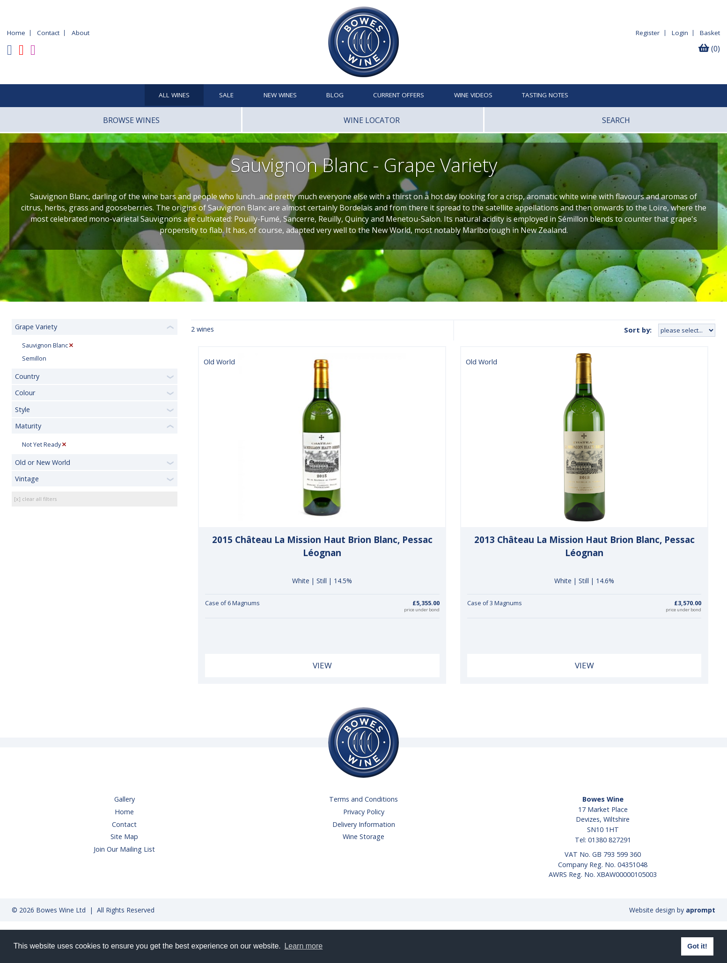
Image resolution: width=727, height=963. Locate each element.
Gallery (124, 799)
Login (680, 33)
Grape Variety (36, 326)
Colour (25, 392)
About (80, 33)
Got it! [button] (697, 946)
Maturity (28, 425)
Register (648, 33)
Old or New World (42, 462)
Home (16, 33)
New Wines (280, 95)
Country (27, 376)
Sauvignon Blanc (45, 345)
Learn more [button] (303, 946)
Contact (48, 33)
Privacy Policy (363, 811)
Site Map (124, 836)
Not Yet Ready (41, 445)
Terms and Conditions (363, 799)
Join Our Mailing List (124, 849)
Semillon (34, 358)
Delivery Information (363, 824)
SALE (226, 95)
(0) (709, 48)
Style (22, 409)
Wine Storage (363, 836)
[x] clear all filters (35, 498)
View (322, 665)
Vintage (27, 478)
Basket (710, 33)
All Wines (174, 95)
